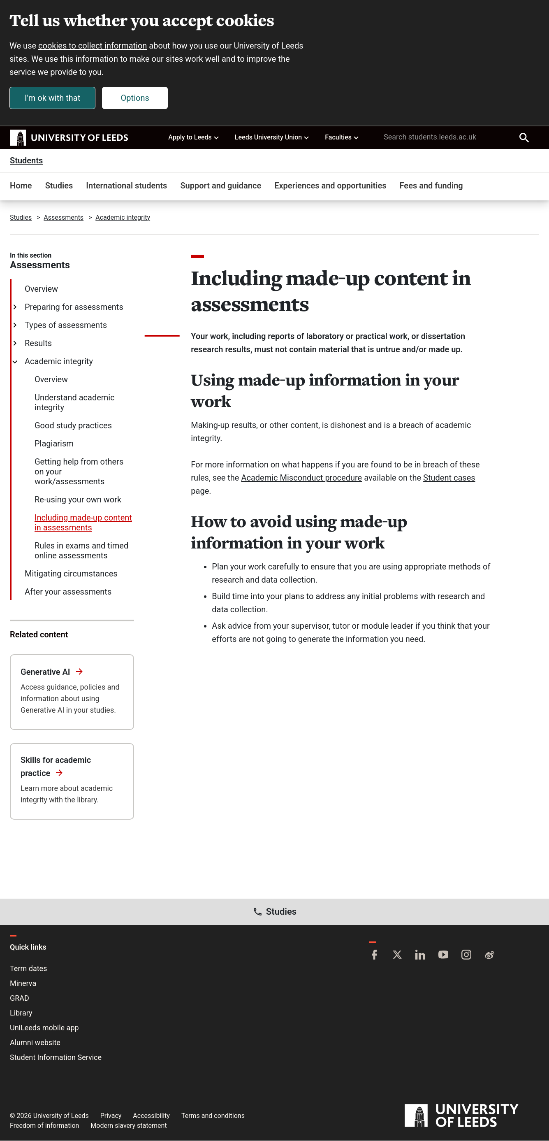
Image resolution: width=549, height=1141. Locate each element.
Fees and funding (431, 186)
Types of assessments (65, 325)
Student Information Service (56, 1057)
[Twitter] (397, 955)
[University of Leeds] (472, 1116)
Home (21, 186)
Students (26, 160)
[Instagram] (466, 955)
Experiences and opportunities (330, 186)
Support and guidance (220, 186)
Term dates (28, 968)
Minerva (23, 983)
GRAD (19, 998)
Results (37, 344)
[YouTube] (443, 955)
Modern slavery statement (128, 1126)
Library (21, 1013)
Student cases (449, 478)
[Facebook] (374, 955)
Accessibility (151, 1116)
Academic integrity (122, 218)
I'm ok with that (53, 98)
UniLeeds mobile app (44, 1028)
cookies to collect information (93, 46)
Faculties (342, 137)
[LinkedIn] (420, 955)
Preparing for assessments (73, 307)
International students (126, 186)
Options (135, 98)
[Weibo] (489, 955)
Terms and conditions (213, 1116)
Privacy (111, 1116)
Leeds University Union (272, 137)
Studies (59, 186)
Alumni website (35, 1043)
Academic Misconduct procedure (301, 478)
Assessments (63, 218)
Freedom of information (44, 1126)
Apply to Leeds (194, 137)
